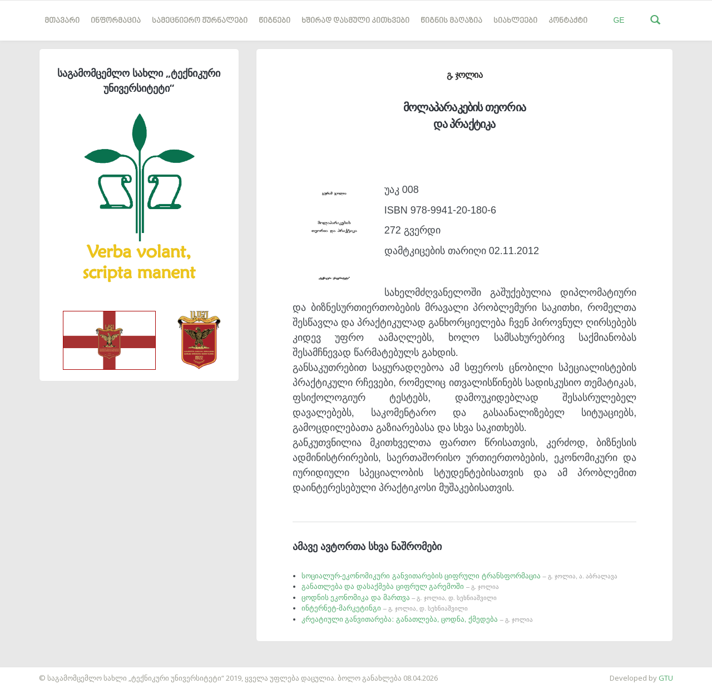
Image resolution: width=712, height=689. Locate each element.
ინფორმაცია (116, 21)
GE (618, 20)
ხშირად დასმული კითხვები (355, 21)
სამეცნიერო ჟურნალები (200, 21)
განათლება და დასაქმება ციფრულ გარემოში (400, 586)
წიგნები (274, 21)
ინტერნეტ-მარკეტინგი (384, 608)
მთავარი (62, 21)
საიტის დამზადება (33, 672)
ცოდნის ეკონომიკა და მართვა (399, 597)
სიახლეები (515, 21)
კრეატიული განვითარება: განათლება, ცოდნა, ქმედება (417, 619)
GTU (666, 678)
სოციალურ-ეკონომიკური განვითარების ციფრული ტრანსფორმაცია (459, 576)
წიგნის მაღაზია (451, 21)
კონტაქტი (567, 21)
